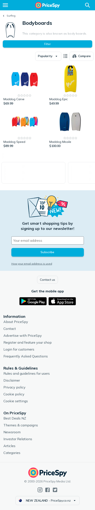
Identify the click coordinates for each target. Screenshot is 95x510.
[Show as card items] (65, 56)
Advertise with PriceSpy (22, 335)
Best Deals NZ (14, 418)
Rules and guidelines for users (26, 373)
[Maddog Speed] (25, 128)
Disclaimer (11, 380)
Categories (11, 453)
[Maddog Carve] (25, 85)
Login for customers (18, 349)
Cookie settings (15, 401)
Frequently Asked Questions (25, 356)
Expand (54, 32)
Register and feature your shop (27, 342)
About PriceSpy (15, 322)
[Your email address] (47, 240)
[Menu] (5, 5)
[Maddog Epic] (70, 85)
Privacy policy (14, 387)
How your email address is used (31, 263)
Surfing (11, 15)
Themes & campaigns (20, 425)
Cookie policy (13, 394)
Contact (9, 328)
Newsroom (12, 432)
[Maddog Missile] (70, 128)
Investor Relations (17, 439)
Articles (9, 446)
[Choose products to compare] (81, 56)
